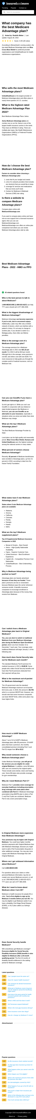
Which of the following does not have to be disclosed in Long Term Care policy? (21, 1096)
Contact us (22, 8)
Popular (13, 8)
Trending (5, 8)
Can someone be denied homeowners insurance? (19, 984)
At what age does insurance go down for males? (20, 1065)
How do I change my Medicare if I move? (20, 1015)
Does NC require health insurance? (18, 980)
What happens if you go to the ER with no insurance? (20, 1086)
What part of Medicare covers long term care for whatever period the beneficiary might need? (20, 989)
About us (12, 1116)
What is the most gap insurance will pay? (20, 1008)
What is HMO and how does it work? (19, 1000)
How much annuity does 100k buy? (18, 1100)
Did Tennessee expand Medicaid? (18, 1004)
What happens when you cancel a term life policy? (21, 1070)
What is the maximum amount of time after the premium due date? (21, 1078)
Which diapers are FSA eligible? (17, 1074)
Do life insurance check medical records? (20, 1061)
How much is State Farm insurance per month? (20, 1091)
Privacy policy (22, 1116)
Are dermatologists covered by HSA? (19, 1082)
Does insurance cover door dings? (18, 1011)
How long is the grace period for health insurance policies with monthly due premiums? (19, 996)
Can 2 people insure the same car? (18, 976)
